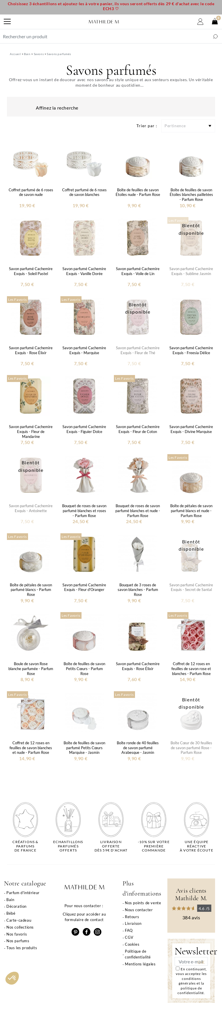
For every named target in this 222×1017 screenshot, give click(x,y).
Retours (132, 916)
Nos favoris (16, 934)
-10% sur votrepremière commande (154, 846)
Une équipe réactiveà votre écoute (196, 846)
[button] (12, 978)
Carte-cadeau (18, 920)
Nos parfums (17, 940)
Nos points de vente (143, 902)
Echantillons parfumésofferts (68, 846)
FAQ (129, 930)
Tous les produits (21, 947)
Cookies (132, 944)
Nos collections (20, 927)
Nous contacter (139, 909)
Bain (10, 899)
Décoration (16, 906)
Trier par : (146, 125)
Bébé (10, 913)
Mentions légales (140, 964)
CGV (129, 937)
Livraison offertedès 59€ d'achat (111, 846)
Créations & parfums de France (25, 846)
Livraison (133, 923)
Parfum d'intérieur (23, 892)
